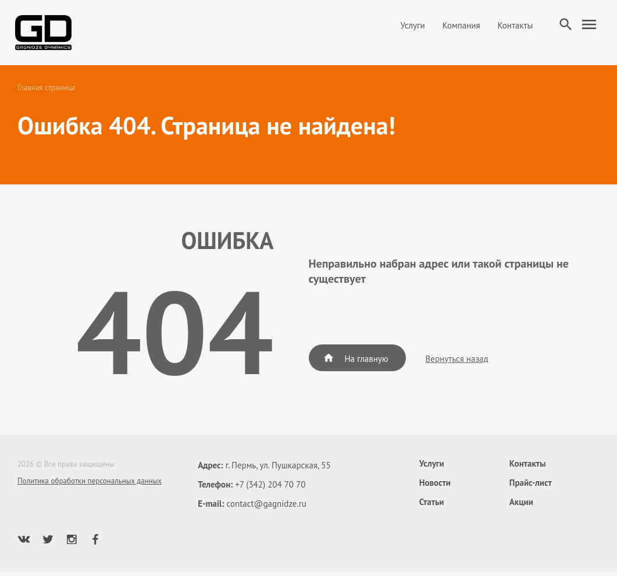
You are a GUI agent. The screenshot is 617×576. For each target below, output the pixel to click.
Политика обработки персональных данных (89, 485)
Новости (435, 487)
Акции (521, 506)
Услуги (407, 27)
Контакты (510, 27)
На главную (355, 363)
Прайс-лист (530, 487)
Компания (456, 27)
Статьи (431, 506)
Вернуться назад (457, 363)
